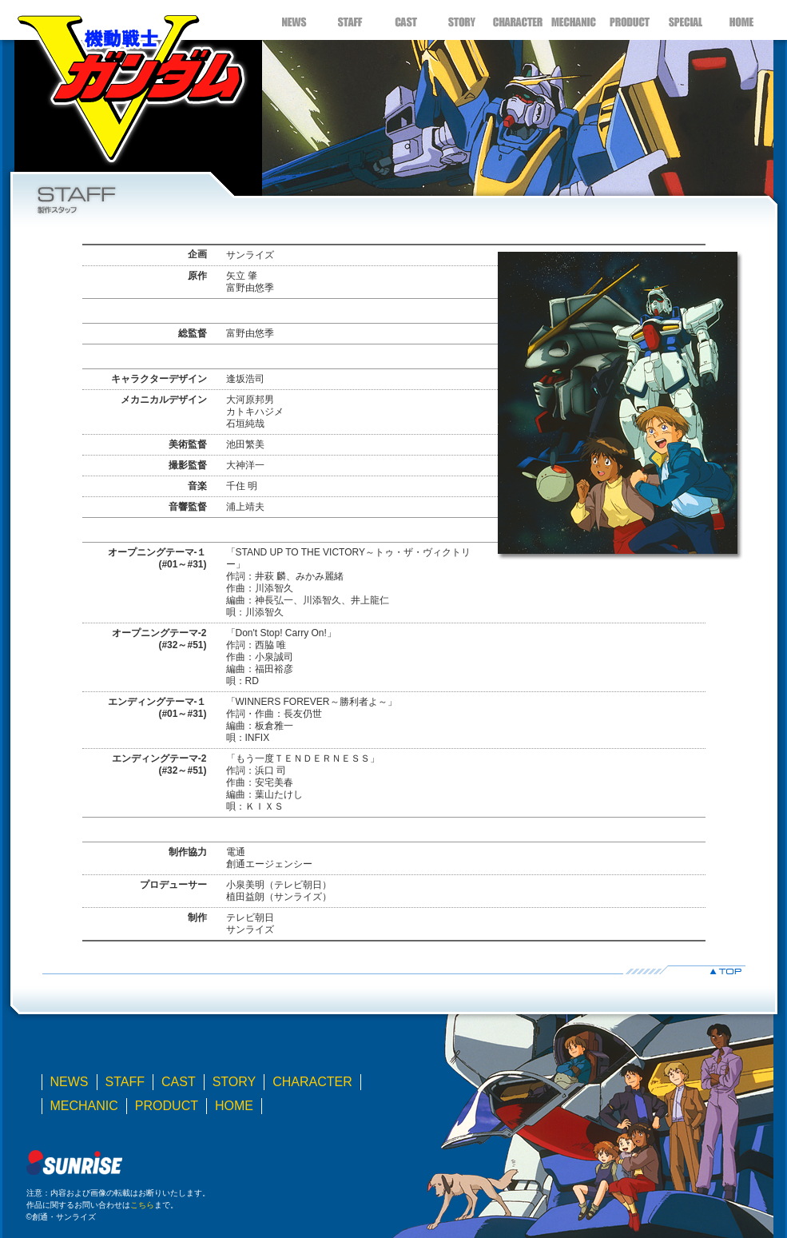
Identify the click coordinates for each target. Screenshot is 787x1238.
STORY (462, 20)
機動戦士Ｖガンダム (130, 84)
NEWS (294, 20)
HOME (741, 20)
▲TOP (393, 969)
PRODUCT (630, 20)
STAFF (350, 20)
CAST (406, 20)
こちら (142, 1204)
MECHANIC (574, 20)
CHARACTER (518, 20)
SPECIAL (685, 20)
